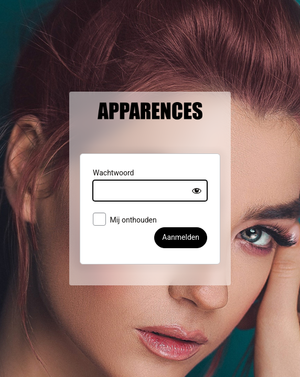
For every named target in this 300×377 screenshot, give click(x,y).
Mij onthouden (116, 226)
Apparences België (150, 128)
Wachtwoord (104, 179)
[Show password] (206, 196)
